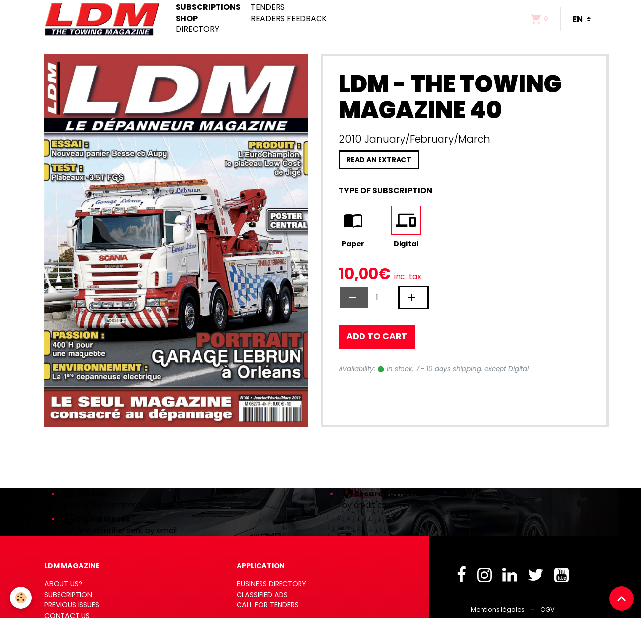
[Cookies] (21, 598)
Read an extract (378, 160)
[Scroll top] (621, 598)
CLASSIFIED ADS (262, 594)
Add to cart (376, 336)
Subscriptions (208, 7)
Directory (197, 29)
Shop (187, 18)
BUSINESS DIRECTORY (271, 584)
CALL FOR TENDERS (268, 605)
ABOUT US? (63, 584)
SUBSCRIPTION (68, 594)
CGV (548, 609)
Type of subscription (385, 190)
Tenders (268, 7)
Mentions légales (498, 609)
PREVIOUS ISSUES (71, 605)
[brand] (104, 19)
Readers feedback (289, 18)
